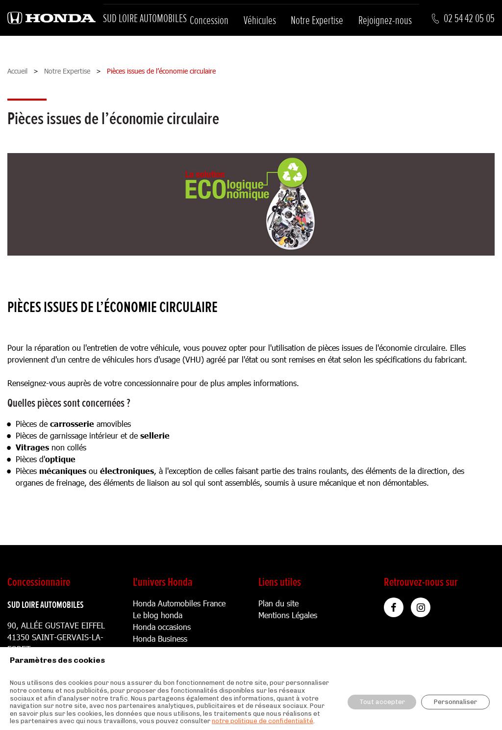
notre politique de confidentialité (262, 721)
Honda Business (160, 638)
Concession (209, 20)
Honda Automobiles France (179, 603)
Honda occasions (162, 626)
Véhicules (260, 20)
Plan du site (278, 603)
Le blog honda (157, 615)
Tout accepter (382, 701)
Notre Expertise (317, 20)
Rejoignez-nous (385, 20)
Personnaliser (455, 701)
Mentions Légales (287, 615)
